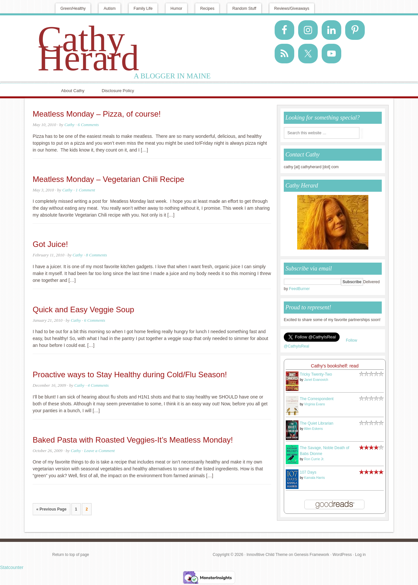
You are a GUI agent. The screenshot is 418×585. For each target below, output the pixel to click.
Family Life (143, 8)
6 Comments (88, 124)
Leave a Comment (99, 450)
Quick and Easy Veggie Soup (83, 309)
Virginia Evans (314, 404)
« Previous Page (51, 509)
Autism (110, 8)
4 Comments (98, 385)
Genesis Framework (311, 554)
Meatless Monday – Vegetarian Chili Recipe (108, 179)
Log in (360, 554)
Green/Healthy (73, 8)
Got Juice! (50, 244)
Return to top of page (70, 554)
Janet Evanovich (316, 380)
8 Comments (96, 254)
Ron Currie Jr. (314, 459)
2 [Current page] (87, 509)
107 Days (308, 472)
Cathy (69, 124)
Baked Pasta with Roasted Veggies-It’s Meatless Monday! (133, 439)
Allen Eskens (313, 429)
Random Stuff (244, 8)
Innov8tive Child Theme (267, 554)
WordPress (342, 554)
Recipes (207, 8)
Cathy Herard (88, 48)
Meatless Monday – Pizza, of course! (97, 113)
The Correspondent (316, 399)
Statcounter (12, 567)
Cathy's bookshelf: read (335, 365)
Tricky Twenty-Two (316, 374)
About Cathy (73, 90)
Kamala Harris (314, 477)
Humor (176, 8)
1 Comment (85, 189)
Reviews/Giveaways (291, 8)
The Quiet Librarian (316, 423)
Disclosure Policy (118, 90)
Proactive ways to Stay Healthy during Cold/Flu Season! (130, 374)
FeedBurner (299, 288)
